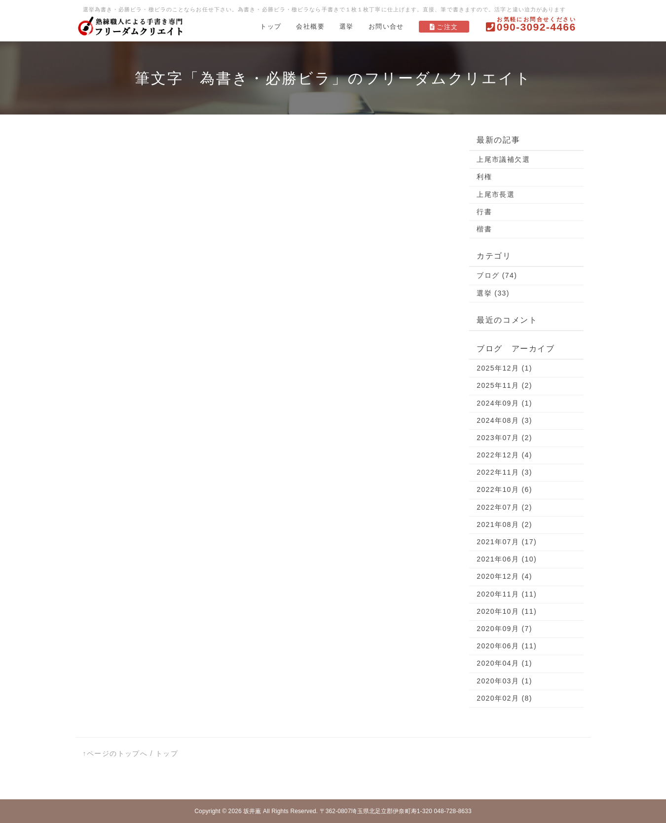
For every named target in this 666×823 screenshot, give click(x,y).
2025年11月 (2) (504, 385)
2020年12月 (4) (504, 576)
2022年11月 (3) (504, 472)
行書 (484, 212)
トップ (270, 26)
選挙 (346, 26)
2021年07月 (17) (507, 542)
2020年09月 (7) (504, 629)
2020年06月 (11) (507, 646)
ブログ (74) (497, 275)
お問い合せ (386, 26)
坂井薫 (252, 811)
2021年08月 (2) (504, 524)
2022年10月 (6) (504, 489)
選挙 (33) (493, 293)
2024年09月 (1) (504, 403)
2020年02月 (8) (504, 698)
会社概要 (310, 26)
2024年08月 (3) (504, 420)
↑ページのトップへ (115, 753)
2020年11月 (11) (507, 594)
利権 (484, 177)
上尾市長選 (496, 194)
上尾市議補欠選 (503, 159)
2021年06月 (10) (507, 559)
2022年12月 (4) (504, 455)
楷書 (484, 229)
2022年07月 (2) (504, 507)
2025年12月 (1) (504, 368)
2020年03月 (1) (504, 681)
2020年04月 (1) (504, 663)
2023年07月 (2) (504, 438)
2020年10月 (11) (507, 611)
